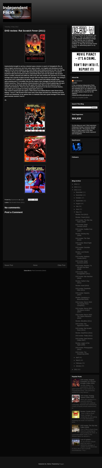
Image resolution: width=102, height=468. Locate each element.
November (79, 195)
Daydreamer (78, 81)
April (77, 357)
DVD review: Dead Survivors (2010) (81, 262)
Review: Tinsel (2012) (82, 217)
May (77, 212)
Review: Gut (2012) (81, 214)
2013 (76, 187)
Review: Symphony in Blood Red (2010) (82, 298)
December (79, 192)
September (79, 201)
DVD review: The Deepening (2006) (82, 353)
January (78, 366)
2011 (76, 369)
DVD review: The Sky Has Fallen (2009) (83, 221)
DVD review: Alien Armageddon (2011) (82, 272)
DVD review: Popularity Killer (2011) (82, 289)
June (77, 209)
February (79, 363)
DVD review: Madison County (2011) (82, 257)
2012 (76, 190)
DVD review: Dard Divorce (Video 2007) (83, 339)
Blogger (61, 464)
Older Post (61, 265)
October (78, 198)
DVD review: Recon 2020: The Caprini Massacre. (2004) (83, 316)
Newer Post (9, 265)
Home (35, 265)
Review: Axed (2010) (82, 285)
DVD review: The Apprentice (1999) (82, 324)
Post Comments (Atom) (39, 270)
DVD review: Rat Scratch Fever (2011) (83, 329)
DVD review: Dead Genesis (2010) (81, 225)
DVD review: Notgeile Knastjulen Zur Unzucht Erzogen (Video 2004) (88, 381)
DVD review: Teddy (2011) (83, 335)
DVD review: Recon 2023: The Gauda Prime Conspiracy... (83, 303)
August (78, 203)
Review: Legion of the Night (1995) (82, 344)
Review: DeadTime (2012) (83, 333)
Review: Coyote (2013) (87, 411)
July (77, 206)
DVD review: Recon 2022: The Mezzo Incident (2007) (83, 310)
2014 (76, 184)
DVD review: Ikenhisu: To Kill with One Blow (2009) (83, 267)
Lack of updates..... (86, 439)
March (78, 360)
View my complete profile (80, 97)
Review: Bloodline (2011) (83, 321)
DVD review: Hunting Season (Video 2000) (87, 396)
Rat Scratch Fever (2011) (16, 202)
